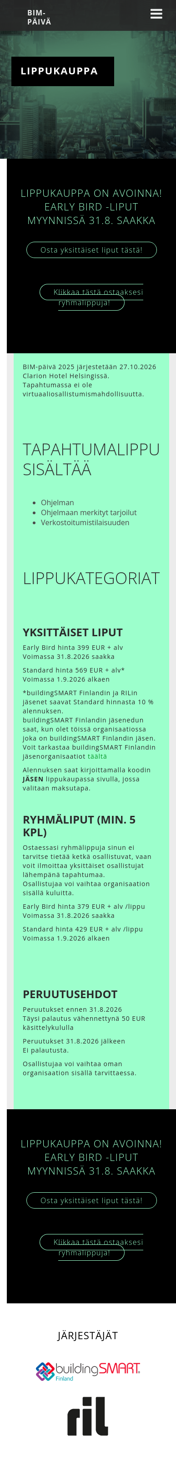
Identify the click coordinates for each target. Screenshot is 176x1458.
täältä (97, 756)
